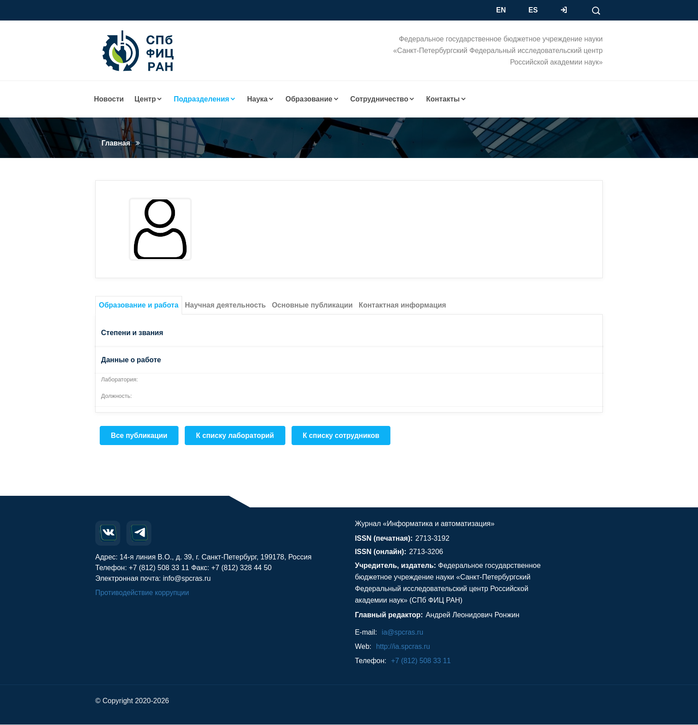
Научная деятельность (225, 305)
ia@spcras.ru (402, 632)
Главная (115, 143)
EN (501, 10)
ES (533, 10)
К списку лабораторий (236, 435)
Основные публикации (312, 305)
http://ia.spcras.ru (403, 647)
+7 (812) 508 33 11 (421, 661)
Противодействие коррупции (142, 593)
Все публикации (139, 435)
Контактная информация (402, 305)
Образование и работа (139, 305)
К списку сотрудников (342, 435)
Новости (109, 99)
